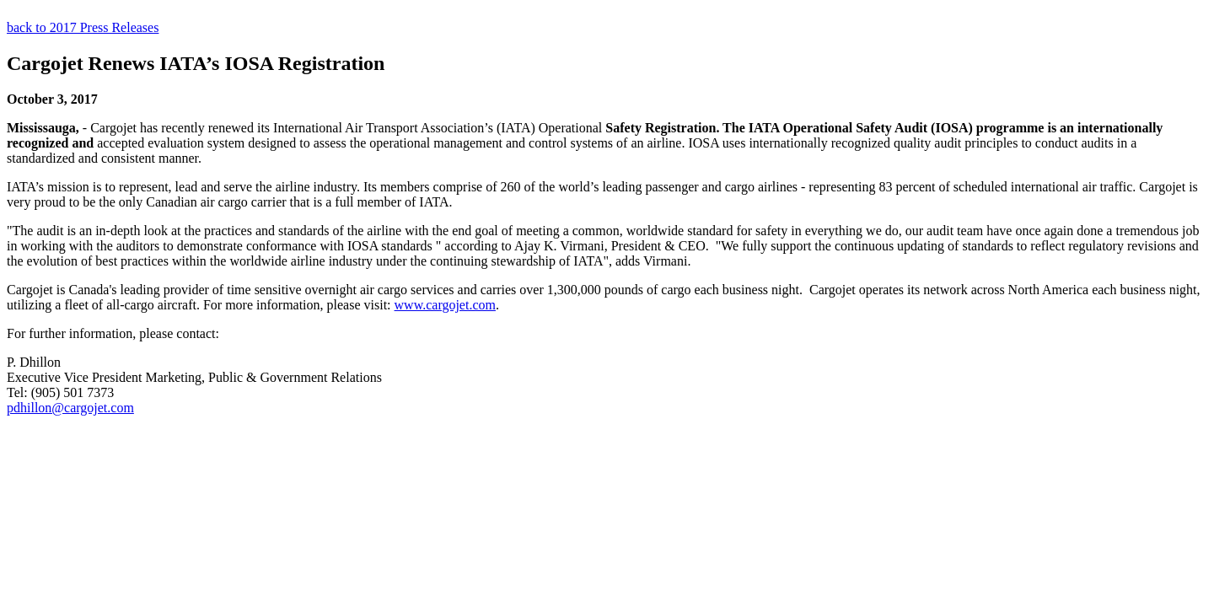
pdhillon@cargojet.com (70, 407)
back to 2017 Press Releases (82, 27)
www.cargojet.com (445, 305)
